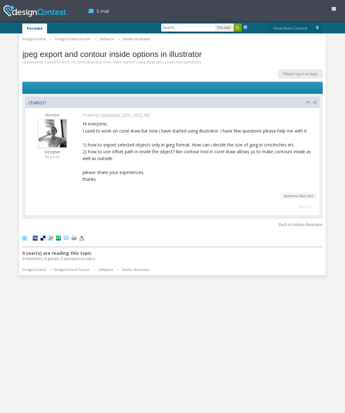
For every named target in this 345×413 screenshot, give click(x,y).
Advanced (245, 27)
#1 (311, 102)
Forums (34, 28)
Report (305, 207)
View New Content (290, 28)
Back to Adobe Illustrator (301, 224)
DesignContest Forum (72, 269)
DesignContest (34, 11)
